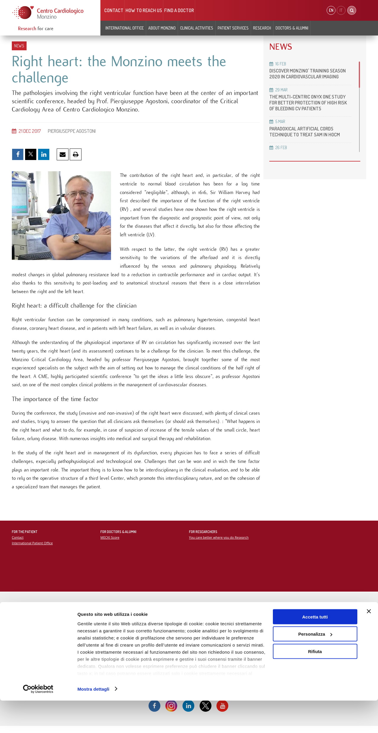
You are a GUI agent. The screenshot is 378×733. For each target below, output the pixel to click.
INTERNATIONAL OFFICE (124, 27)
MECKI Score (110, 543)
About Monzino (162, 27)
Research (262, 27)
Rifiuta (315, 683)
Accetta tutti (315, 649)
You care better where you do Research (219, 543)
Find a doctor (179, 10)
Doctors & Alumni (292, 27)
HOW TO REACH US (144, 10)
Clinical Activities (196, 27)
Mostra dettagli (93, 721)
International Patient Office (32, 549)
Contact (113, 10)
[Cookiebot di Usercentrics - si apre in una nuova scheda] (38, 721)
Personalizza (315, 666)
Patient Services (233, 27)
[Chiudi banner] (369, 644)
